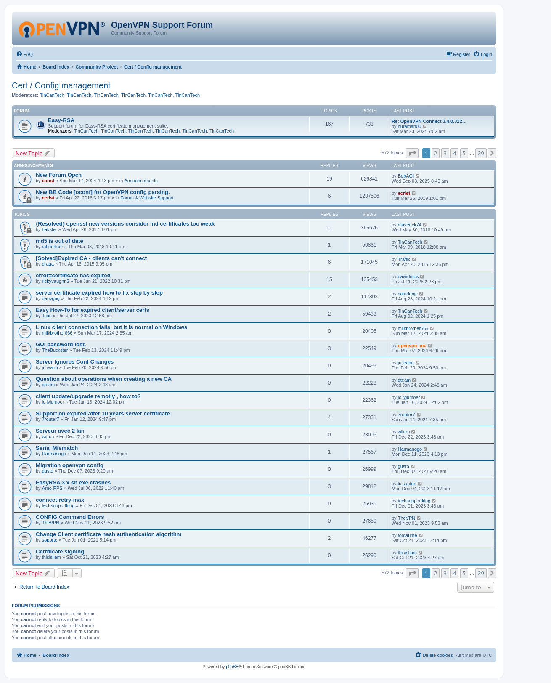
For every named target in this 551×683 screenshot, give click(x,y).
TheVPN (51, 522)
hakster (49, 229)
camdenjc (408, 293)
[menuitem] (24, 54)
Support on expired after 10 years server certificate (103, 413)
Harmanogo (54, 453)
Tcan (47, 315)
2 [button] (435, 153)
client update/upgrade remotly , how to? (88, 396)
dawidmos (408, 276)
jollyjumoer (53, 401)
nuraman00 (409, 126)
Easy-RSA (61, 120)
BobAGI (406, 175)
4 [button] (454, 153)
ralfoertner (52, 246)
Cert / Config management (61, 85)
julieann (50, 367)
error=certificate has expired (73, 275)
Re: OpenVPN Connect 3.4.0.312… (429, 121)
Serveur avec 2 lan (60, 431)
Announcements (141, 180)
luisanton (407, 483)
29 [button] (481, 153)
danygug (51, 298)
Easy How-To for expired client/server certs (92, 310)
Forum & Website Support (146, 197)
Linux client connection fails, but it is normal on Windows (111, 327)
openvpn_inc (412, 345)
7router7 (50, 419)
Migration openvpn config (69, 465)
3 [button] (445, 153)
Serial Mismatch (57, 448)
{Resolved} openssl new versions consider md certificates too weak (125, 224)
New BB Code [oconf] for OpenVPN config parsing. (103, 192)
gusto (47, 470)
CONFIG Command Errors (70, 517)
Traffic (404, 259)
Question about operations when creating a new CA (104, 379)
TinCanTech (52, 95)
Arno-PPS (52, 488)
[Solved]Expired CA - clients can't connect (91, 258)
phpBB (232, 666)
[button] (412, 153)
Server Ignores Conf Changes (75, 362)
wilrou (48, 436)
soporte (50, 539)
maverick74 (409, 224)
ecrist (48, 180)
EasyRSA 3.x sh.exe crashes (73, 482)
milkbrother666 (57, 332)
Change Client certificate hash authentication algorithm (109, 534)
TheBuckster (55, 350)
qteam (48, 384)
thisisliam (51, 557)
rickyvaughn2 (55, 281)
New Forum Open (59, 175)
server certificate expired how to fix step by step (99, 293)
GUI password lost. (61, 344)
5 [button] (464, 153)
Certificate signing (60, 551)
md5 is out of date (59, 241)
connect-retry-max (60, 500)
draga (48, 263)
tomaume (407, 535)
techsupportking (58, 505)
